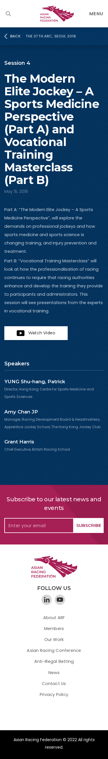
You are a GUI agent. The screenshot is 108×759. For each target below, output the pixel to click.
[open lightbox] (36, 333)
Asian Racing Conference (54, 650)
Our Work (54, 639)
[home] (54, 14)
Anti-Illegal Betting (54, 661)
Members (54, 628)
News (54, 672)
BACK (15, 36)
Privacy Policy (54, 694)
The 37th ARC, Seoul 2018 (51, 36)
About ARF (54, 618)
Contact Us (54, 683)
